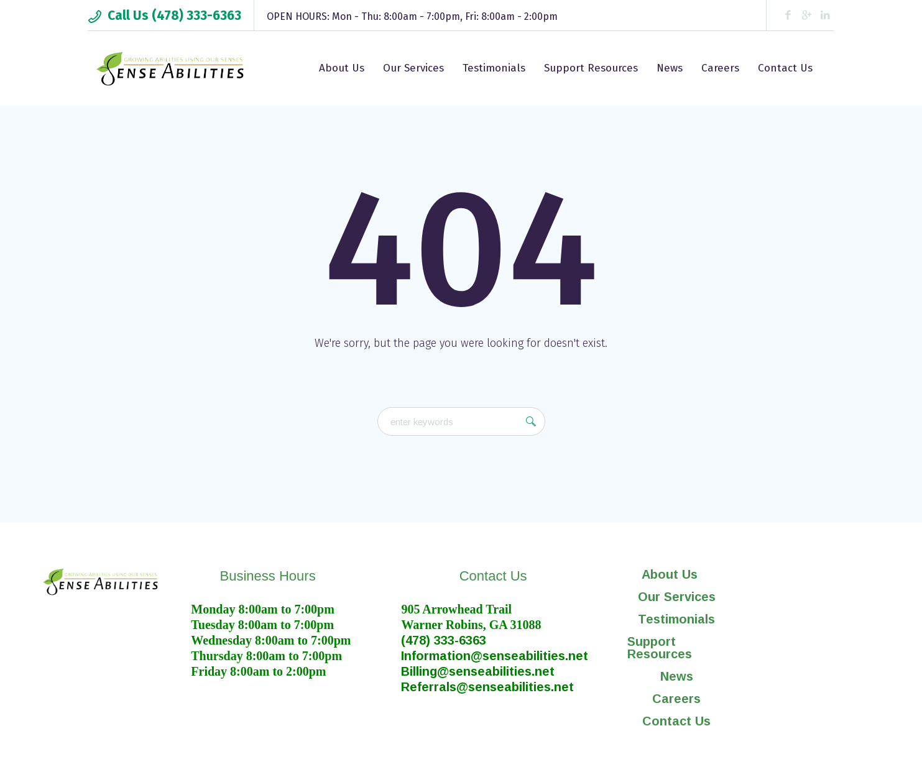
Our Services (677, 597)
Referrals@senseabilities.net (487, 687)
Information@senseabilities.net (494, 656)
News (676, 676)
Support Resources (659, 648)
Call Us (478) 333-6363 (174, 15)
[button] (677, 574)
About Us (676, 574)
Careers (676, 698)
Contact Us (676, 721)
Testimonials (676, 619)
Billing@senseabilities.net (478, 671)
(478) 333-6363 (443, 640)
